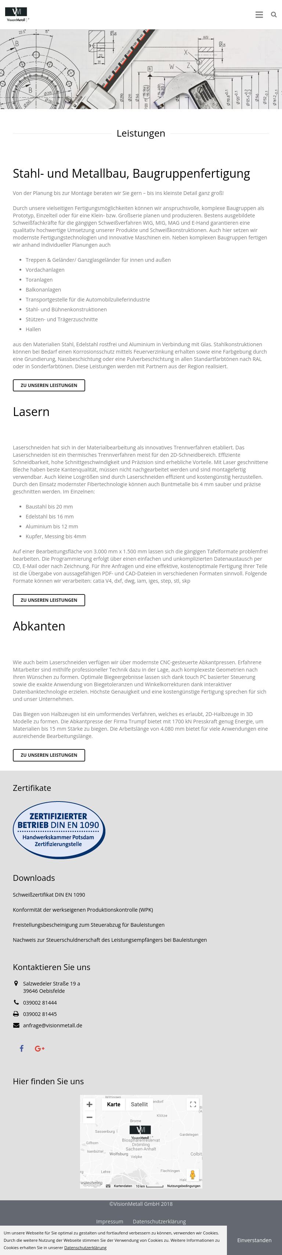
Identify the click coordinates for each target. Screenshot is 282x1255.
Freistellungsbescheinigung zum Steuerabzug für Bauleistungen (88, 924)
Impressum (109, 1221)
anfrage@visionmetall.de (52, 1025)
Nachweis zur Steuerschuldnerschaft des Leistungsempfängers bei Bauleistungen (110, 939)
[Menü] (259, 15)
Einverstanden (254, 1240)
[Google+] (39, 1048)
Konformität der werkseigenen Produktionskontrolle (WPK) (83, 909)
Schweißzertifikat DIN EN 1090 (49, 894)
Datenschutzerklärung (159, 1221)
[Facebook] (21, 1048)
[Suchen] (274, 14)
